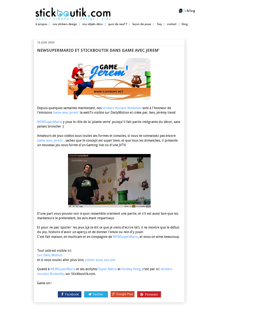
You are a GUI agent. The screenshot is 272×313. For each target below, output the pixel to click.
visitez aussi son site (100, 260)
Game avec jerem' (66, 112)
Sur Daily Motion (49, 255)
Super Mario (107, 269)
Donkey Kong (131, 269)
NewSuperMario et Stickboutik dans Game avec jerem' (98, 50)
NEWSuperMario (49, 122)
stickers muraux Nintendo (122, 108)
